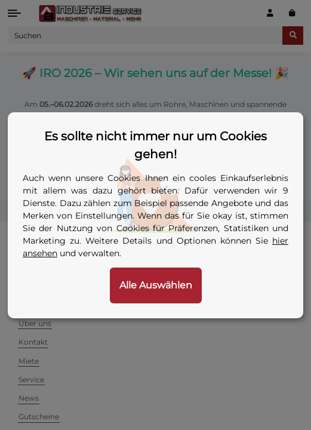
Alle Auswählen (155, 285)
